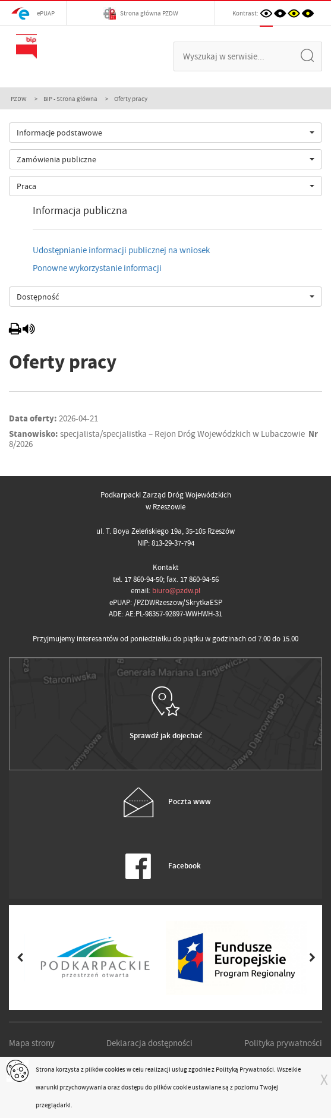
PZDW (19, 99)
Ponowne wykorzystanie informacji (97, 268)
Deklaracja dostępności (149, 1043)
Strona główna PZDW (140, 13)
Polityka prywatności (283, 1043)
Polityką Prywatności (245, 1069)
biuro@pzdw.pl (176, 590)
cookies (115, 1069)
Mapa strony (32, 1043)
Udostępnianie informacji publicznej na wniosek (121, 250)
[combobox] (165, 132)
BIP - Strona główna (70, 99)
